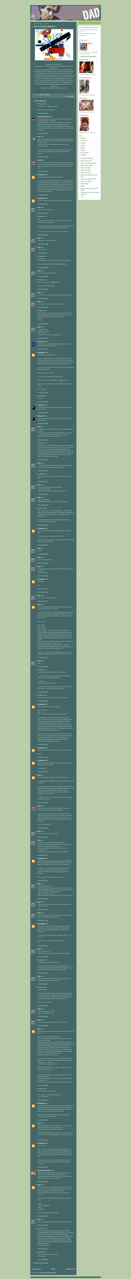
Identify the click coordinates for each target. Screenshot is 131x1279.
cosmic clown (42, 341)
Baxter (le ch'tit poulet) (87, 165)
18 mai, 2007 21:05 (43, 481)
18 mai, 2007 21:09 (43, 494)
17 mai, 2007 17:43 (43, 253)
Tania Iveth (41, 405)
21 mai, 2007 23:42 (43, 1216)
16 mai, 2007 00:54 (43, 113)
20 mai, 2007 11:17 (43, 657)
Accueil (53, 1269)
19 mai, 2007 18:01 (43, 592)
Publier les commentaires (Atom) (47, 1272)
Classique (83, 138)
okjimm (83, 186)
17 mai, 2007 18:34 (43, 298)
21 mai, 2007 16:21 (43, 1167)
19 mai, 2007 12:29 (43, 563)
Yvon (82, 196)
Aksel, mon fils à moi (86, 160)
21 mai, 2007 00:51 (43, 1100)
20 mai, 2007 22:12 (43, 880)
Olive (39, 604)
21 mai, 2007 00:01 (43, 973)
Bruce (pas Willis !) (86, 167)
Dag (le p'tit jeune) (85, 170)
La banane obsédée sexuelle (88, 179)
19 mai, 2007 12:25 (43, 554)
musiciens (83, 143)
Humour (83, 150)
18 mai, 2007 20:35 (43, 470)
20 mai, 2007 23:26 (43, 956)
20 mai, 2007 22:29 (43, 898)
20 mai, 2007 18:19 (43, 744)
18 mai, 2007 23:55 (43, 545)
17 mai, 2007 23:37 (43, 401)
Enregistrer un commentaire (40, 1263)
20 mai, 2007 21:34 (43, 828)
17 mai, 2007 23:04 (43, 392)
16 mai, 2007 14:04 (43, 156)
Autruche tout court (43, 116)
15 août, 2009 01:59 (43, 1259)
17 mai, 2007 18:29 (43, 276)
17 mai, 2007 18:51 (43, 323)
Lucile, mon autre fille (86, 181)
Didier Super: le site (86, 172)
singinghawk (41, 174)
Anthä (39, 160)
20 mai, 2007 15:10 (43, 692)
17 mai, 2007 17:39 (43, 244)
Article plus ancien (70, 1269)
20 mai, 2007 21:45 (43, 855)
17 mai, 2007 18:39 (43, 307)
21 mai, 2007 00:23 (43, 984)
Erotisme (83, 147)
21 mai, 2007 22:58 (43, 1181)
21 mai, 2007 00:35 (43, 1025)
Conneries (83, 154)
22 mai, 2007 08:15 (43, 1225)
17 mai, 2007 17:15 (43, 195)
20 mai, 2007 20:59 (43, 802)
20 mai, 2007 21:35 (43, 837)
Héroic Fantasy (85, 152)
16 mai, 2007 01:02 (43, 133)
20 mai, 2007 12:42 (43, 666)
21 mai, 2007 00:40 (43, 1085)
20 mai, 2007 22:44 (43, 945)
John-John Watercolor (44, 1170)
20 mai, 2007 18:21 (43, 757)
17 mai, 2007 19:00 (43, 338)
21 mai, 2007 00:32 (43, 1005)
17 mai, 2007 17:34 (43, 234)
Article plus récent (36, 1269)
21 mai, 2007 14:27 (43, 1140)
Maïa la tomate (85, 183)
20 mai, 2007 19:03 (43, 771)
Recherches (70, 96)
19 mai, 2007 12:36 (43, 575)
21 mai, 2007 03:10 (43, 1120)
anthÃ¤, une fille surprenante (88, 163)
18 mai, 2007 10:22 (43, 439)
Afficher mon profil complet (88, 56)
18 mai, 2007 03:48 (43, 412)
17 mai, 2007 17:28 (43, 213)
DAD (39, 207)
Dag (39, 136)
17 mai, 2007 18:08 (43, 267)
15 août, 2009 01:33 (43, 1248)
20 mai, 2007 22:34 (43, 909)
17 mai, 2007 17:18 (43, 204)
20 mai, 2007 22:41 (43, 920)
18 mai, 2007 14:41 (43, 459)
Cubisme (83, 145)
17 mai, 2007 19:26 (43, 349)
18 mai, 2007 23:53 (43, 525)
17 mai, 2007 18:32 (43, 289)
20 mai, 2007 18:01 (43, 701)
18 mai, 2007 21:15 (43, 505)
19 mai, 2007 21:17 (43, 601)
